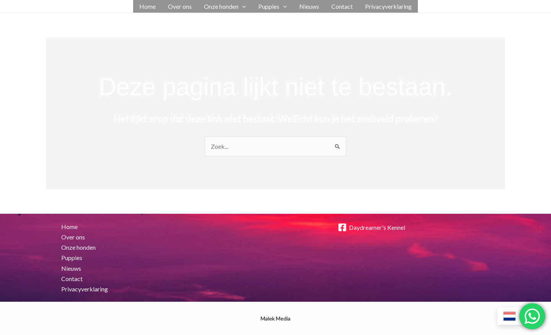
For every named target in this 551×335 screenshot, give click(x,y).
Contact (342, 6)
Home (147, 6)
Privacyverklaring (388, 6)
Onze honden (225, 6)
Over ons (180, 6)
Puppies (272, 6)
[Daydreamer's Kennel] (371, 227)
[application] (242, 6)
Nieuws (309, 6)
